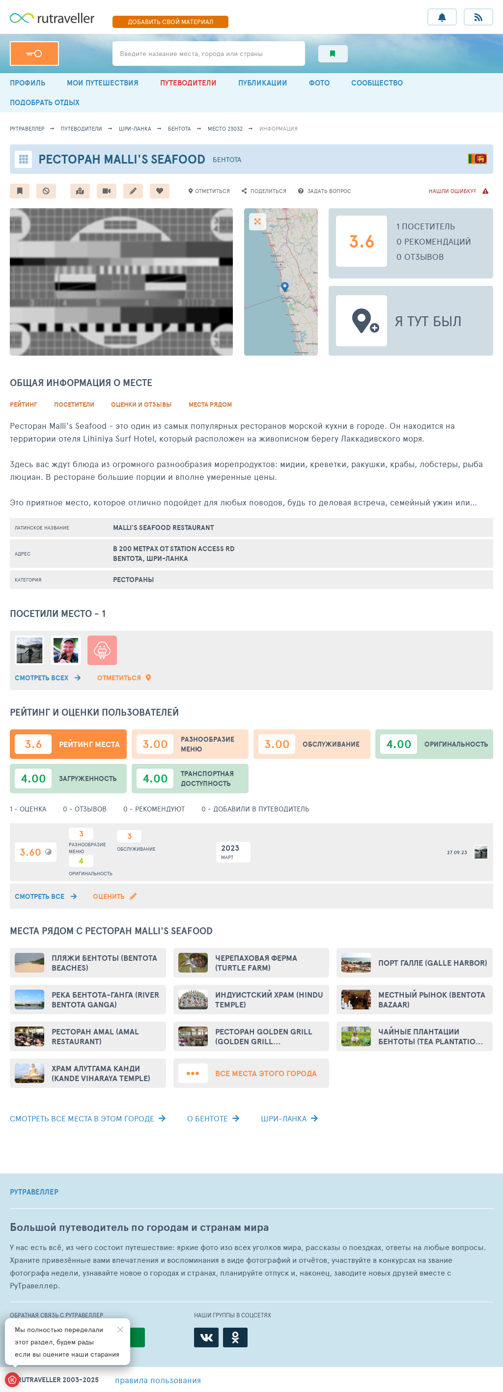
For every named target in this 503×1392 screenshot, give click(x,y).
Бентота (179, 128)
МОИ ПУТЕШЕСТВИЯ (103, 82)
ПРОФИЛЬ (27, 82)
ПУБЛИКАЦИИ (262, 82)
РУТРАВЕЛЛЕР (34, 1192)
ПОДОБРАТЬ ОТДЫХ (45, 102)
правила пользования (158, 1379)
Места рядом (210, 404)
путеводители (81, 128)
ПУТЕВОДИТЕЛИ (188, 82)
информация (278, 128)
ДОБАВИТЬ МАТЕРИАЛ (170, 21)
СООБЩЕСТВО (377, 82)
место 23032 (225, 128)
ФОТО (319, 82)
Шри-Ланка (135, 128)
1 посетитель (425, 226)
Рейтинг (23, 404)
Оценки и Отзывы (141, 404)
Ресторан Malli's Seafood (121, 159)
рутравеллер (27, 128)
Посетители (74, 404)
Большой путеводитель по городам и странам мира (139, 1227)
